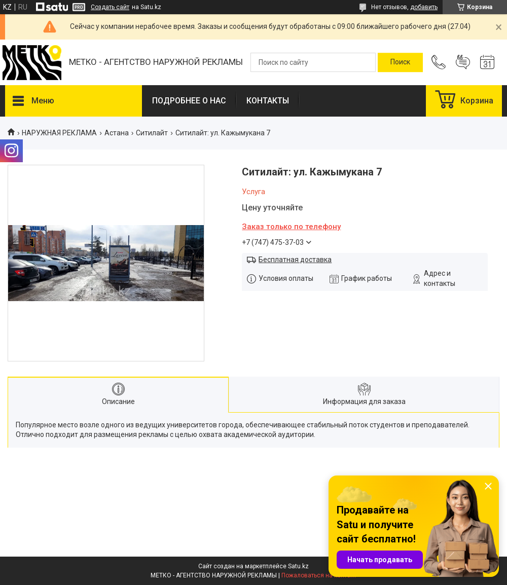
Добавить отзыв (463, 62)
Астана (116, 133)
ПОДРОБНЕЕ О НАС (189, 100)
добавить (424, 7)
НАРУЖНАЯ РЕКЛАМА (59, 133)
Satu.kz (298, 566)
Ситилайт (152, 133)
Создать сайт (110, 7)
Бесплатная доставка (295, 259)
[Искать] (400, 62)
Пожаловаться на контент (318, 575)
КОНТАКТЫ (267, 100)
